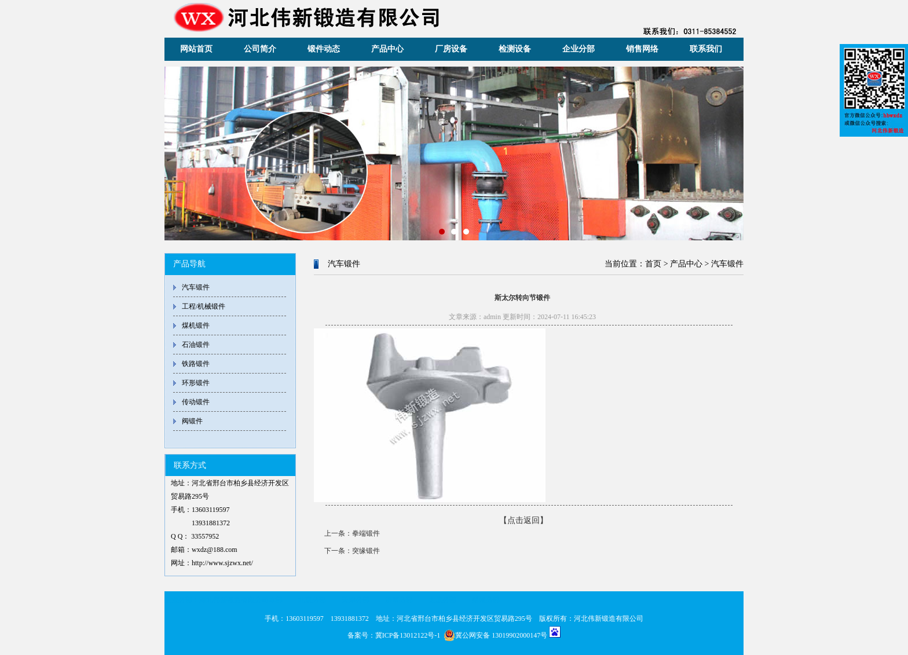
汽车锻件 (196, 287)
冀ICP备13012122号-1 (408, 635)
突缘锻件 (366, 551)
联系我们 (706, 49)
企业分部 (578, 49)
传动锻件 (196, 402)
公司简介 (260, 49)
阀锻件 (192, 421)
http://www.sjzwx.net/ (222, 563)
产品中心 (387, 49)
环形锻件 (196, 383)
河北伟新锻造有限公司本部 (241, 600)
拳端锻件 (366, 533)
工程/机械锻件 (203, 306)
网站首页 (196, 49)
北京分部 (312, 600)
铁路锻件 (196, 364)
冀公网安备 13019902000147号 (495, 635)
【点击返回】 (523, 520)
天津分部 (355, 600)
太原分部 (442, 600)
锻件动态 (323, 49)
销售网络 (642, 49)
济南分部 (399, 600)
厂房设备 (451, 49)
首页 (653, 263)
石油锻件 (196, 345)
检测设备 (515, 49)
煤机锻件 (196, 325)
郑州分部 (486, 600)
